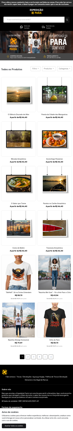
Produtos (48, 69)
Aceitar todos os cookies (13, 426)
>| (50, 357)
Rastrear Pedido (39, 377)
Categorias (64, 69)
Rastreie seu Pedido (48, 27)
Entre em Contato (25, 27)
